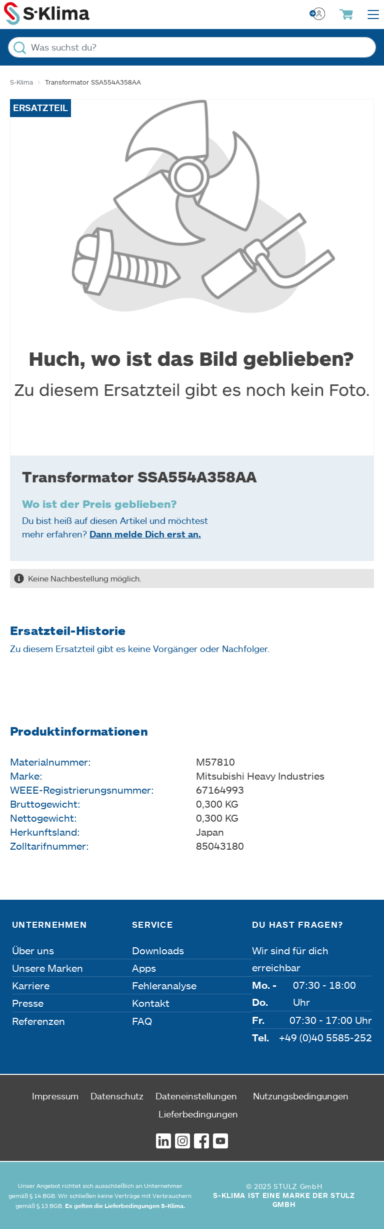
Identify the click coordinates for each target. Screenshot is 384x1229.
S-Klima (21, 82)
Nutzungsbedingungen (300, 1095)
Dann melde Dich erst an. (145, 533)
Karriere (31, 985)
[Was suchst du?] (192, 47)
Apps (144, 968)
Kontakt (151, 1003)
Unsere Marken (47, 968)
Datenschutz (117, 1095)
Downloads (158, 950)
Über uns (33, 950)
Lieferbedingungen (198, 1113)
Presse (28, 1003)
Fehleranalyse (164, 985)
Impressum (55, 1095)
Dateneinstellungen (196, 1095)
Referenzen (38, 1021)
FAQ (142, 1021)
